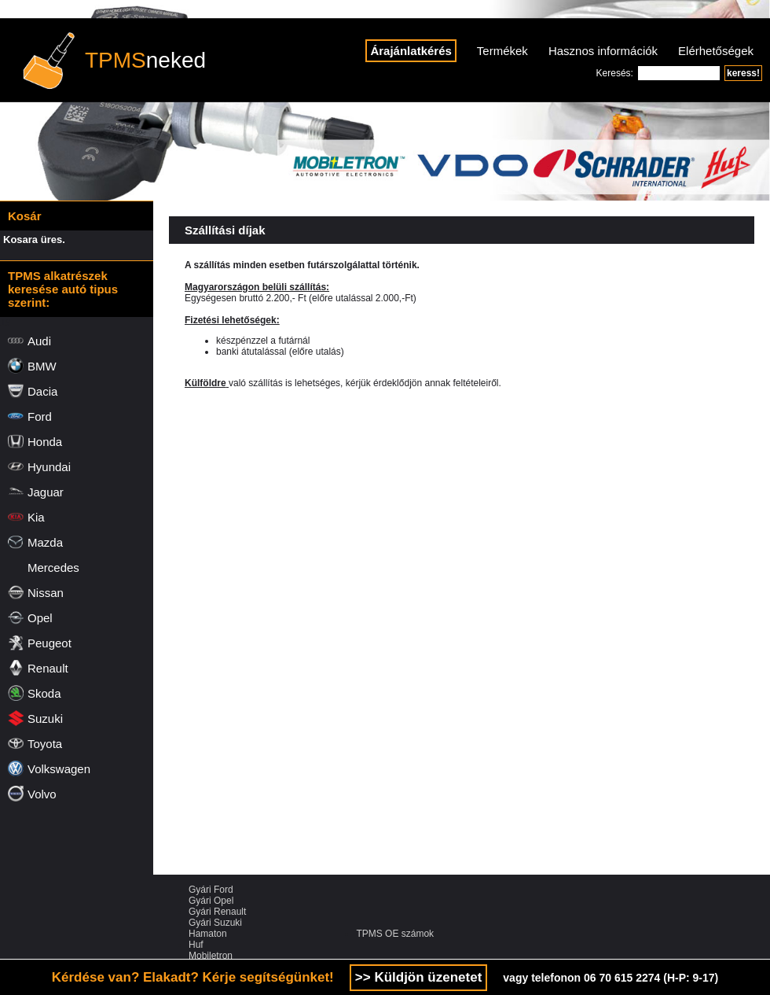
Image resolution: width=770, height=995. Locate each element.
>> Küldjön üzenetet (418, 977)
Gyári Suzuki (215, 922)
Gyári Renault (217, 911)
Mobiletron (211, 955)
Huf (196, 944)
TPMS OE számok (395, 933)
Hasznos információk (603, 50)
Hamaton (208, 933)
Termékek (502, 50)
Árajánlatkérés (410, 50)
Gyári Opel (211, 900)
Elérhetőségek (716, 50)
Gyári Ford (211, 889)
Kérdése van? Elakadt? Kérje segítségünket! (193, 977)
